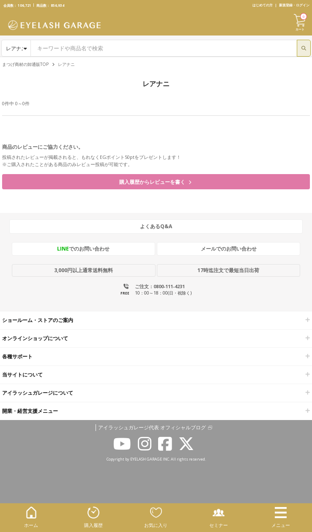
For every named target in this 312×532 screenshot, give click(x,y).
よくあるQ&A (156, 226)
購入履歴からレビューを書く (155, 182)
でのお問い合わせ (83, 248)
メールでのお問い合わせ (229, 248)
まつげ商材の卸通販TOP (25, 64)
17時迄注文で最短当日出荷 (228, 270)
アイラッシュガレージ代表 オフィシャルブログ (152, 427)
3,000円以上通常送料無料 (83, 270)
